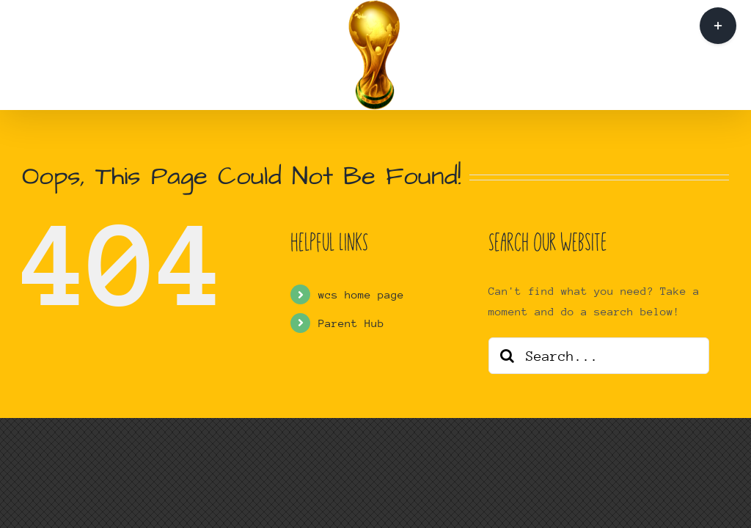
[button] (541, 55)
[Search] (506, 355)
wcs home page (361, 294)
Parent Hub (351, 323)
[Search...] (598, 355)
